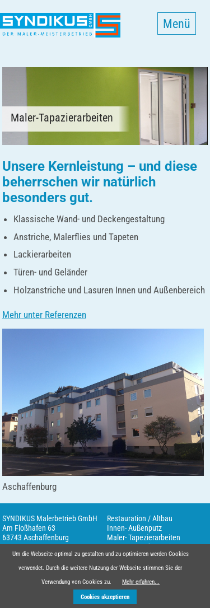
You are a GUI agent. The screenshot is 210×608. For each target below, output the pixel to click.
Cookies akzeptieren (105, 597)
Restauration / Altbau (139, 518)
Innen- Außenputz (134, 527)
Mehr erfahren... (141, 582)
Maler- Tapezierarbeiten (143, 537)
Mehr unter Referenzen (44, 314)
